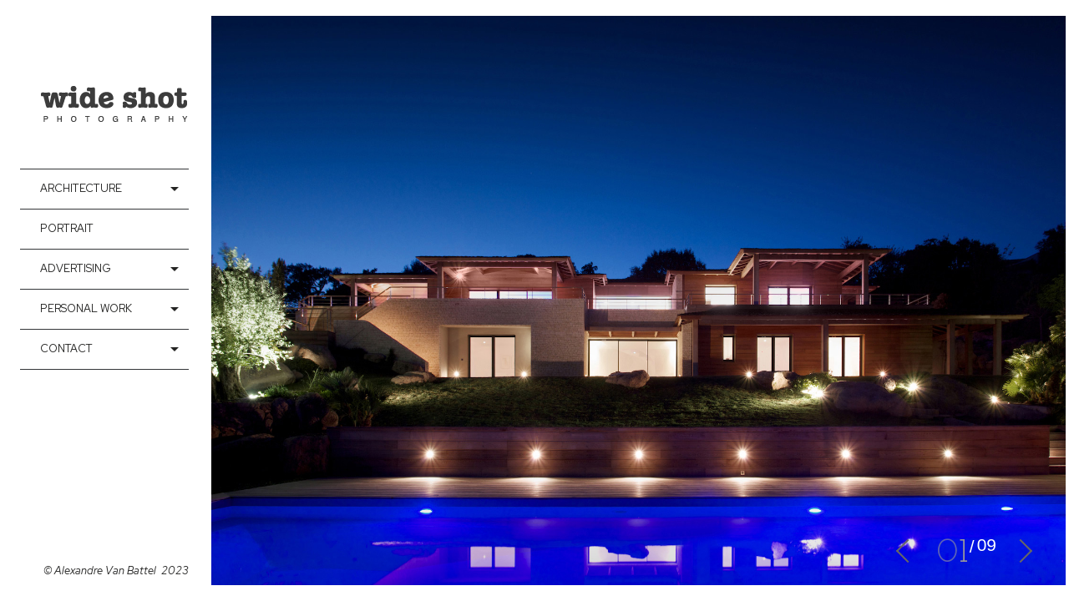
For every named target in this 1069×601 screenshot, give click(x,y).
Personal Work (86, 308)
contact (66, 348)
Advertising (75, 268)
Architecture (81, 188)
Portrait (67, 228)
